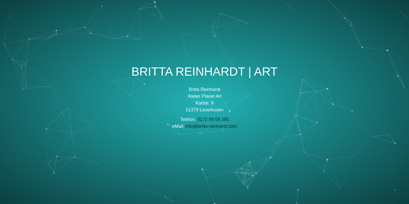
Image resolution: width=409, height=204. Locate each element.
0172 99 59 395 (213, 119)
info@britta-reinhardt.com (211, 126)
